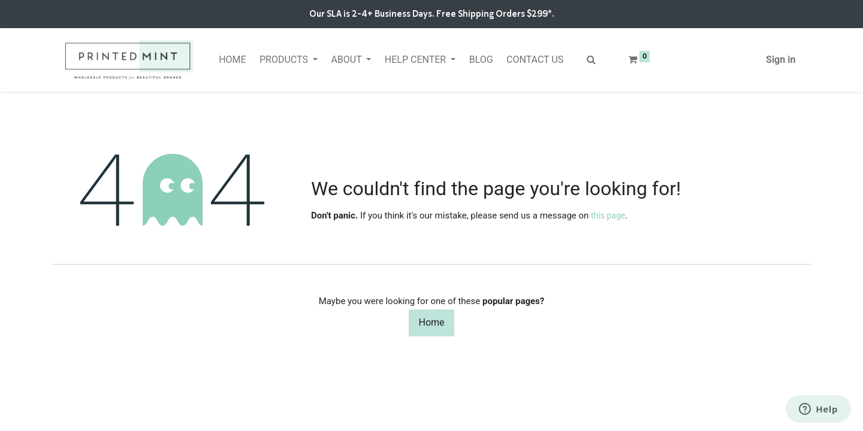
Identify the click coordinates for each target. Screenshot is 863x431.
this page (608, 215)
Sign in (780, 59)
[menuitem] (232, 60)
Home (431, 322)
